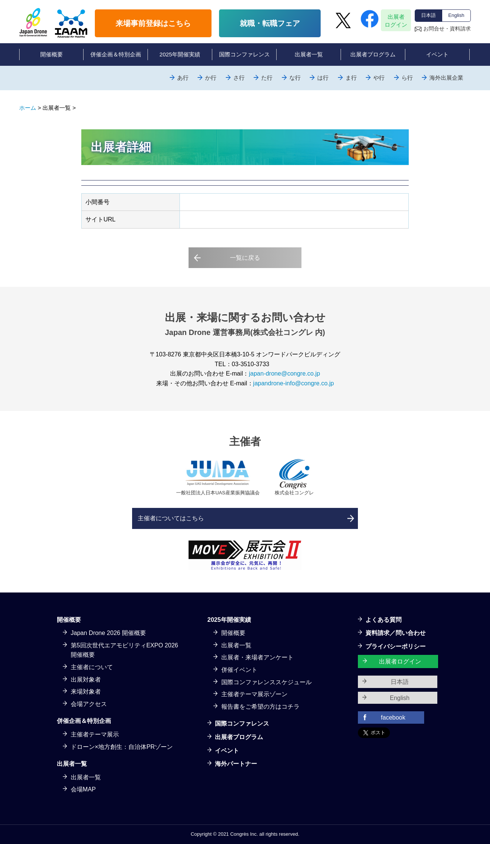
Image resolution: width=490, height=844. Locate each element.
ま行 (351, 77)
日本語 (428, 15)
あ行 (183, 77)
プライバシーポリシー (395, 646)
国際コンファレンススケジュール (266, 682)
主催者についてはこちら (171, 518)
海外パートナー (236, 764)
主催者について (92, 667)
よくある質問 (383, 620)
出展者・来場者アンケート (257, 657)
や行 (379, 77)
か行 (210, 77)
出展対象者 (86, 679)
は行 (323, 77)
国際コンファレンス (242, 723)
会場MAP (83, 789)
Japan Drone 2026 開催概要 (108, 633)
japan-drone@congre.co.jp (284, 373)
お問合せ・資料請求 (447, 29)
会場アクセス (89, 704)
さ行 (239, 77)
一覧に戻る (245, 258)
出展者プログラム (239, 737)
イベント (227, 750)
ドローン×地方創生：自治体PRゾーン (122, 747)
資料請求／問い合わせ (395, 633)
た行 (266, 77)
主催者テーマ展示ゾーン (254, 694)
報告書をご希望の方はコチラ (260, 706)
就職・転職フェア (270, 23)
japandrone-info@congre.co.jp (293, 383)
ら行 (407, 77)
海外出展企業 (446, 77)
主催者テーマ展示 (95, 734)
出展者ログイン (396, 21)
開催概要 (233, 633)
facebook (393, 717)
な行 (295, 77)
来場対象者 (86, 691)
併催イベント (239, 670)
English (456, 15)
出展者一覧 (86, 777)
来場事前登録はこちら (153, 23)
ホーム (27, 108)
